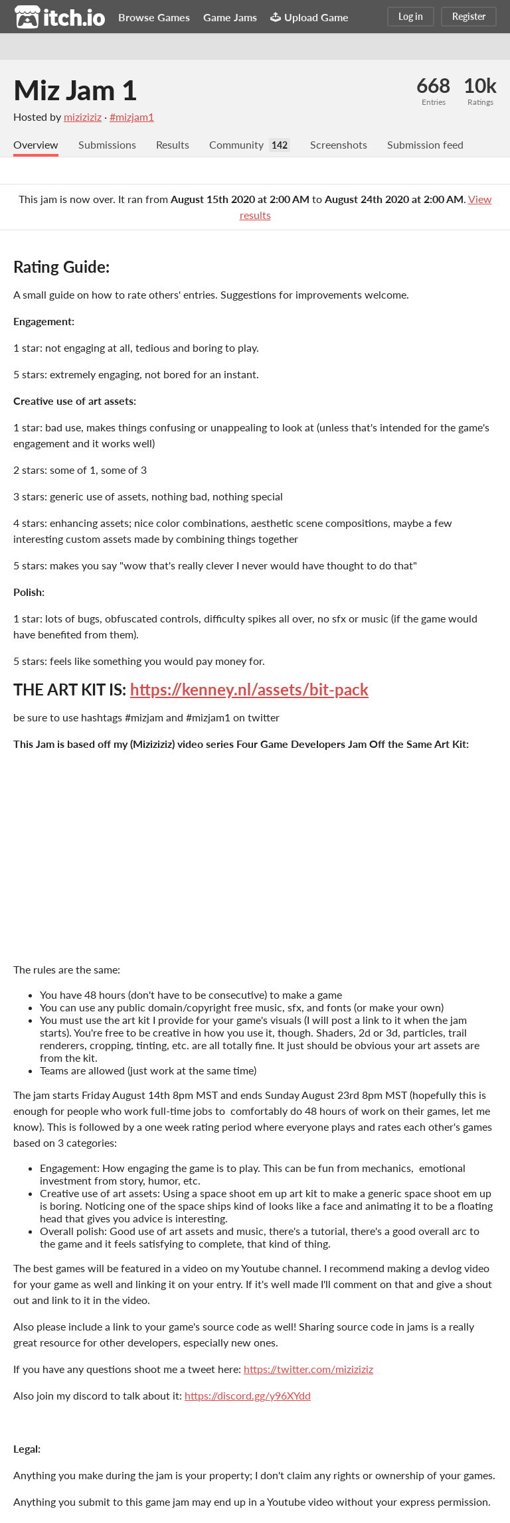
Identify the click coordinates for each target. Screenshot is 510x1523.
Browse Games (154, 17)
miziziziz (83, 116)
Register (468, 16)
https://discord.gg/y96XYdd (248, 1395)
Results (172, 144)
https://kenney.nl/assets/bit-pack (249, 689)
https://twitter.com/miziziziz (308, 1368)
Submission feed (425, 144)
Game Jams (230, 17)
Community (236, 144)
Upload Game (309, 17)
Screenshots (338, 144)
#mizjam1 (132, 116)
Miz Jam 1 (75, 89)
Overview (35, 144)
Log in (410, 16)
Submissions (107, 144)
